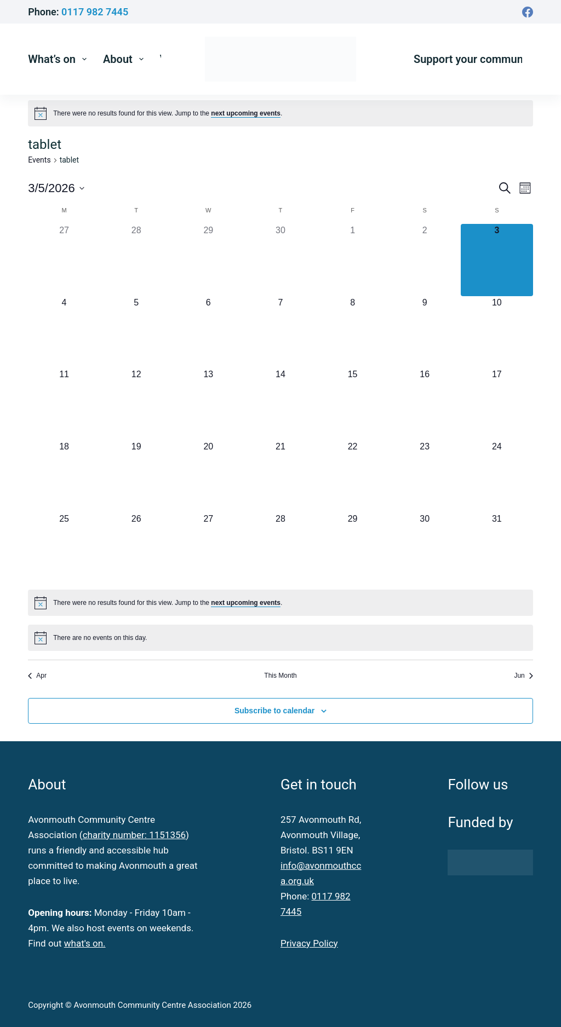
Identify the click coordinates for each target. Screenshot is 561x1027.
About (125, 59)
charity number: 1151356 (134, 834)
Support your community (474, 59)
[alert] (167, 113)
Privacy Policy (309, 943)
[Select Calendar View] (525, 188)
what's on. (85, 943)
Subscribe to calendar (274, 710)
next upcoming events (245, 113)
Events (39, 159)
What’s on (59, 59)
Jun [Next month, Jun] (523, 675)
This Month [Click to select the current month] (280, 675)
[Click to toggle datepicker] (56, 188)
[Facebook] (527, 12)
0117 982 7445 (94, 12)
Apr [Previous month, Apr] (37, 675)
